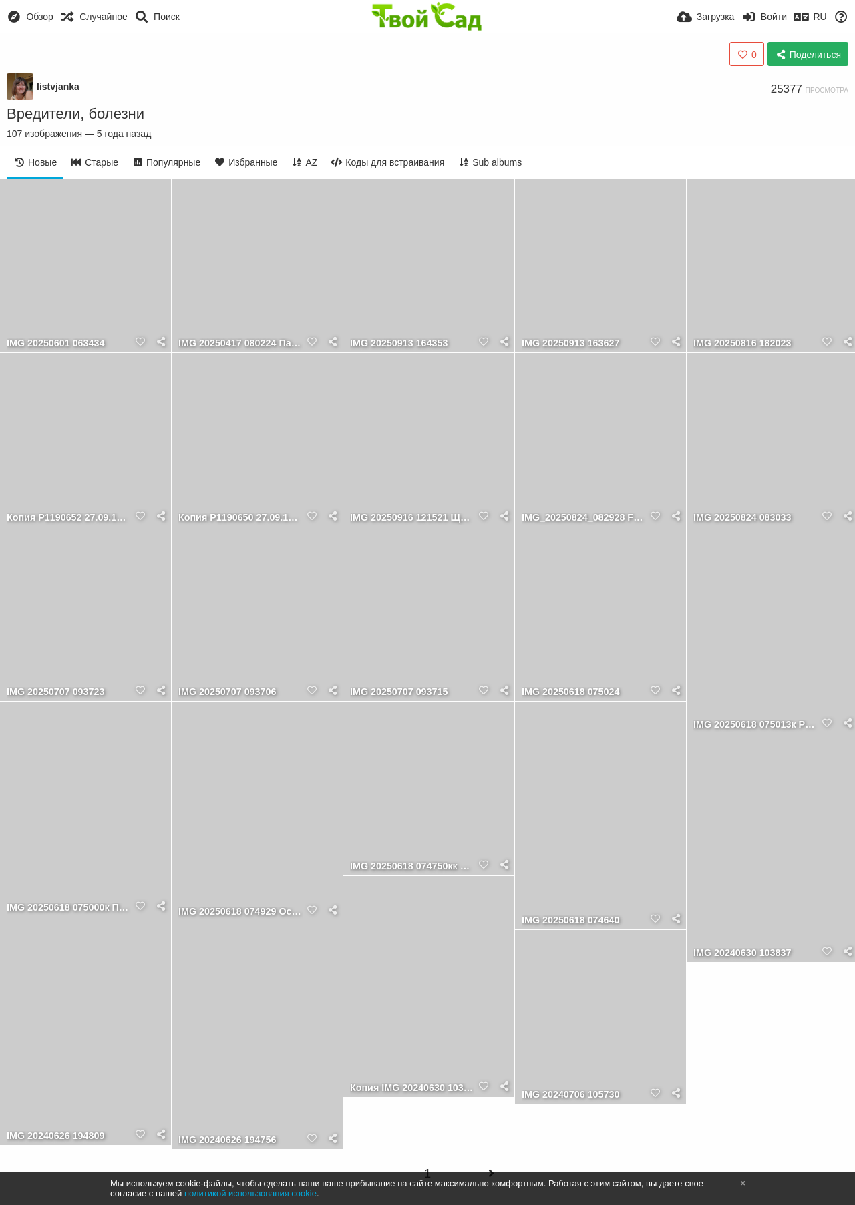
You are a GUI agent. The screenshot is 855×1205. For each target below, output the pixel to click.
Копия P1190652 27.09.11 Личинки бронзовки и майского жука (69, 518)
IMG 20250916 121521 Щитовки (412, 518)
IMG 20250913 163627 (570, 343)
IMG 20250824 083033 (742, 518)
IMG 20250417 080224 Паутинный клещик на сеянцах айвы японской (240, 343)
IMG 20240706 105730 (570, 1095)
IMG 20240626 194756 (227, 1140)
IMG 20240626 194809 (55, 1136)
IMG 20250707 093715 (399, 692)
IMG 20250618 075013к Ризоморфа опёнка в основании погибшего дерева (755, 725)
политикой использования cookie (250, 1193)
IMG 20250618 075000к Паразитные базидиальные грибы (69, 908)
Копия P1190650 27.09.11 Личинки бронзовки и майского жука (240, 518)
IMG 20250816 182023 (742, 343)
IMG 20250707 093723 (55, 692)
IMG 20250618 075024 (570, 692)
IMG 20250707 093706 (227, 692)
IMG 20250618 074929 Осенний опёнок (240, 912)
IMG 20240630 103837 (742, 953)
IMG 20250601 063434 (55, 343)
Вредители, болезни (75, 113)
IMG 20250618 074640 (570, 920)
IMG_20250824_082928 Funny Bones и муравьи (584, 518)
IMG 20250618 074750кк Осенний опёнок (412, 866)
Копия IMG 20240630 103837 (412, 1088)
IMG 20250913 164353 (399, 343)
